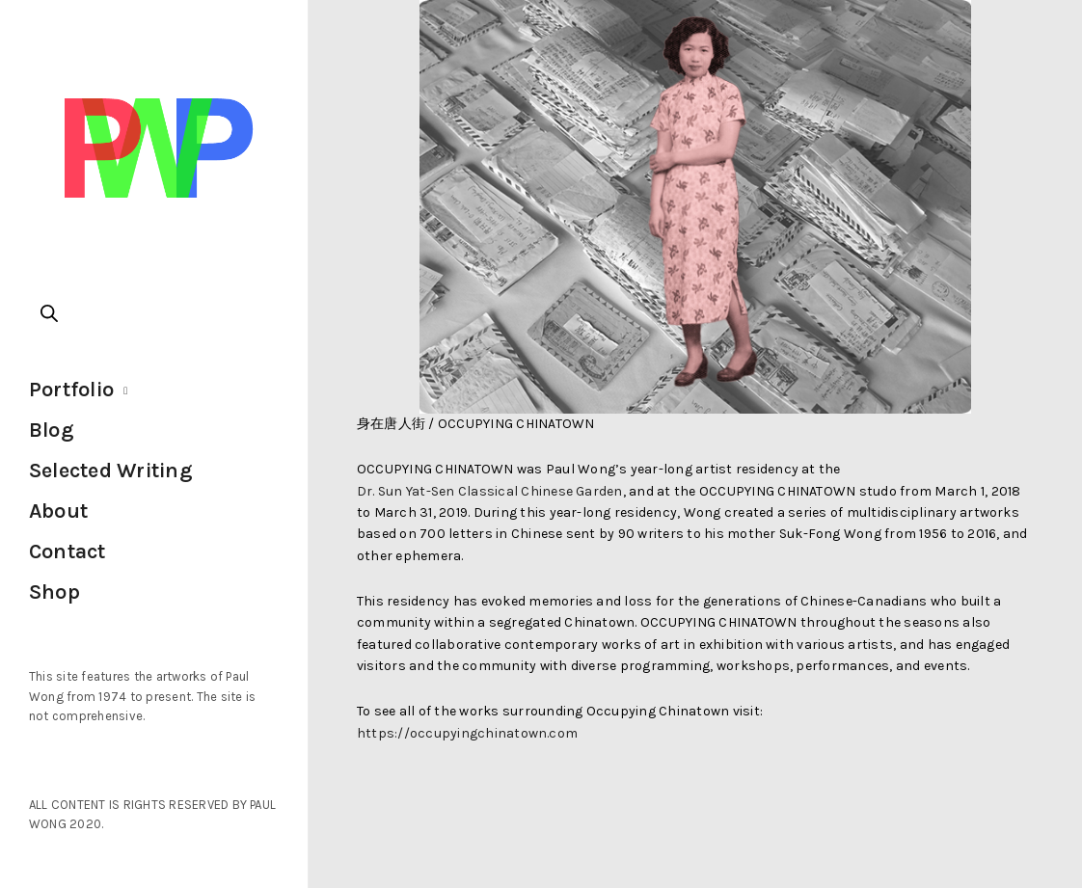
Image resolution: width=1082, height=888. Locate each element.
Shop (54, 592)
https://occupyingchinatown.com (467, 733)
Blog (51, 430)
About (58, 511)
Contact (67, 551)
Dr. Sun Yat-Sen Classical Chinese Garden (490, 491)
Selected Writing (111, 470)
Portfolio (71, 389)
